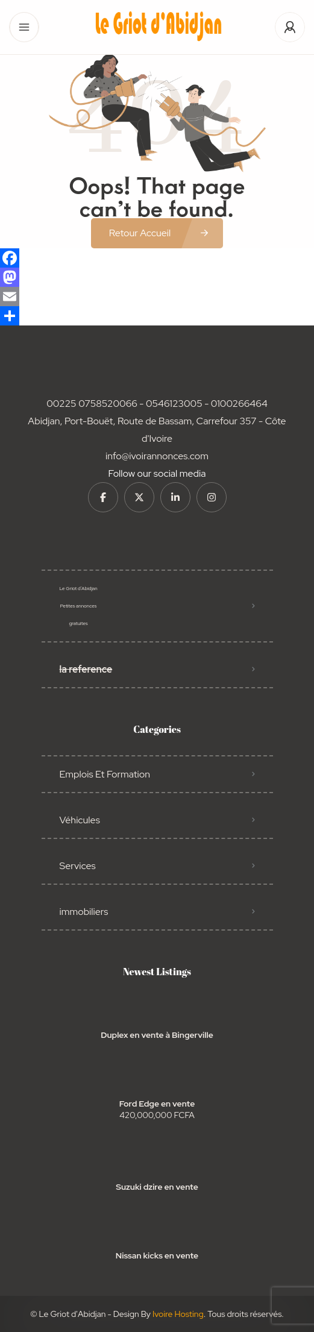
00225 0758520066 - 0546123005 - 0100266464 (157, 403)
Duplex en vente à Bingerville (157, 1035)
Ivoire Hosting (178, 1313)
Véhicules (80, 820)
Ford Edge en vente (157, 1103)
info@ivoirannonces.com (157, 456)
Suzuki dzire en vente (157, 1187)
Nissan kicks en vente (157, 1255)
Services (78, 865)
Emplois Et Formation (105, 774)
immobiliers (84, 911)
